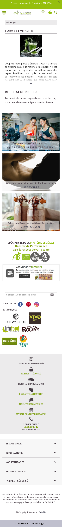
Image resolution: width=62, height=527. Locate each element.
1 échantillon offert (31, 394)
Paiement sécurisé (31, 373)
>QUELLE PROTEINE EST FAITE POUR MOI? (30, 147)
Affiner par (11, 22)
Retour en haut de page (31, 523)
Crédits (42, 512)
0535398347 (31, 427)
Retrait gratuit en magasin (31, 414)
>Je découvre (30, 187)
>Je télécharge (31, 227)
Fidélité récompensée (31, 404)
